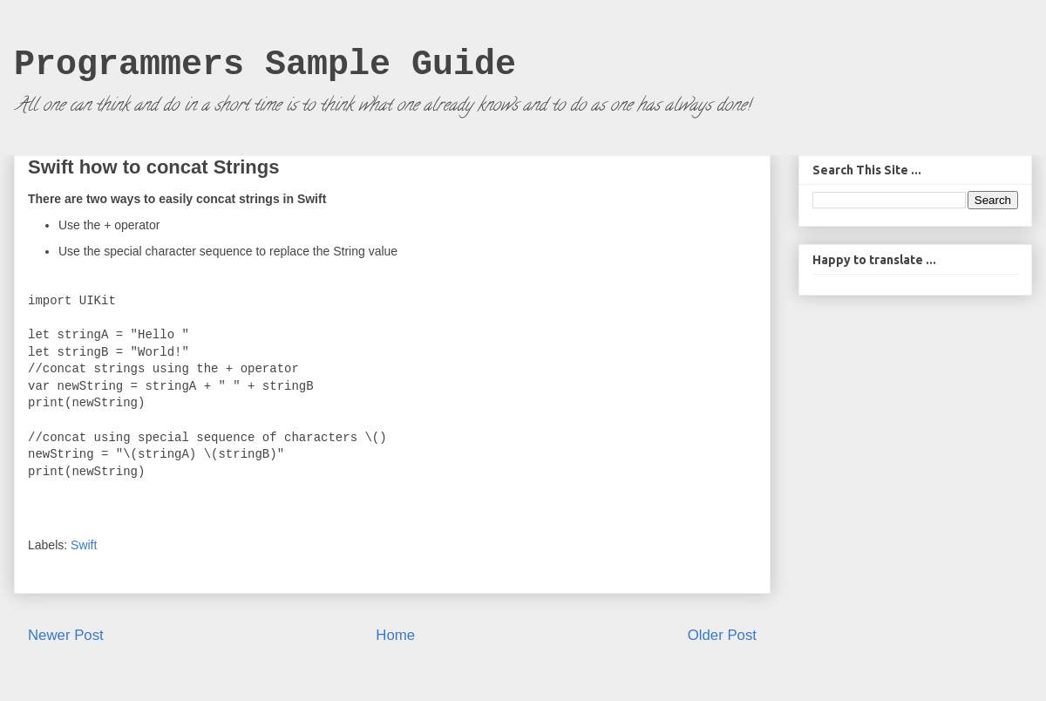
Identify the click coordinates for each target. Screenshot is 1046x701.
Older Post (722, 635)
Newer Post (66, 635)
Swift (84, 545)
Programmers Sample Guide (265, 65)
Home (395, 635)
